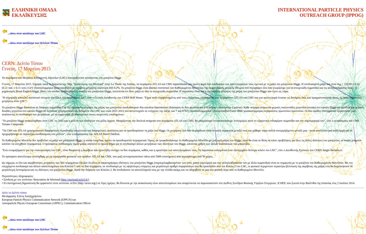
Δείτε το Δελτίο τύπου (14, 192)
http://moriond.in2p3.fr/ (75, 179)
